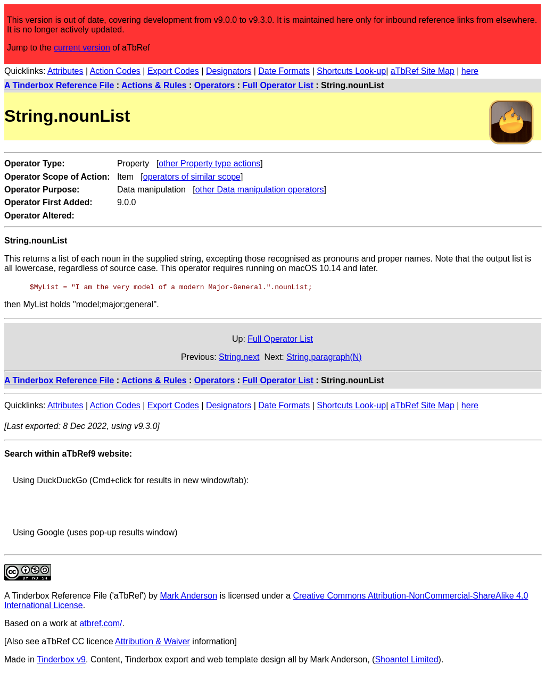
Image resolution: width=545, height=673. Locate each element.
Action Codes (115, 70)
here (469, 70)
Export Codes (173, 70)
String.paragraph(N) (323, 356)
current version (82, 47)
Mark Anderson (188, 595)
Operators (214, 85)
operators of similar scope (192, 176)
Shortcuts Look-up (351, 70)
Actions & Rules (154, 85)
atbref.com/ (100, 623)
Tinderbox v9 (61, 659)
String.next (239, 356)
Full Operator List (278, 85)
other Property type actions (209, 163)
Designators (228, 70)
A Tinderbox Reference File (59, 85)
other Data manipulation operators (259, 189)
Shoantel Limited (406, 659)
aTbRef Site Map (423, 70)
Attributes (65, 70)
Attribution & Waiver (152, 641)
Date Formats (284, 70)
